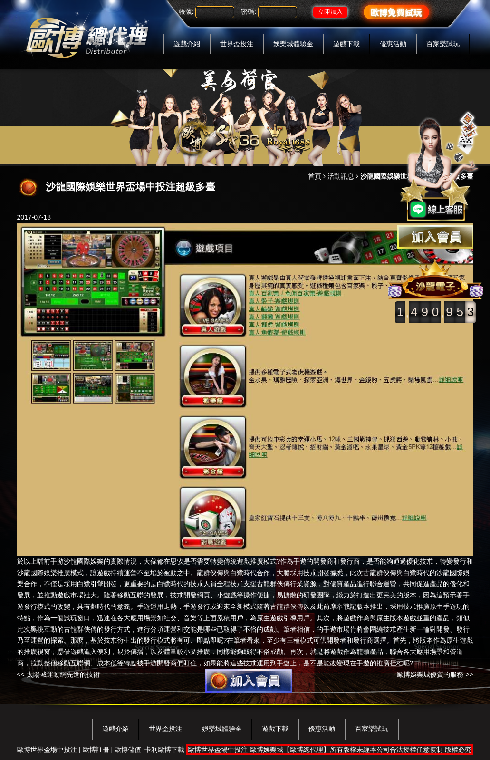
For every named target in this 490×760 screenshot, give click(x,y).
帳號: (186, 11)
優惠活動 (393, 44)
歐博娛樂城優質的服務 (430, 674)
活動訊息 (340, 176)
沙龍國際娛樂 (84, 561)
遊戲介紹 (186, 44)
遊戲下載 (346, 44)
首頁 (314, 176)
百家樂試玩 (443, 44)
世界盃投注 (236, 44)
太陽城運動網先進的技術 (63, 674)
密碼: (248, 11)
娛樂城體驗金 (293, 44)
